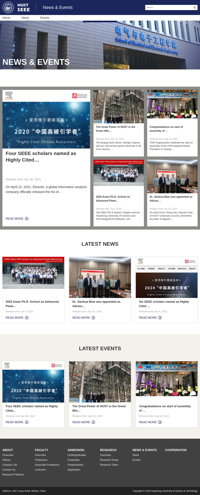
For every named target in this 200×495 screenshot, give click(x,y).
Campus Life (9, 464)
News (25, 17)
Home (6, 17)
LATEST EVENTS (100, 348)
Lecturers (40, 469)
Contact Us (8, 469)
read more (14, 218)
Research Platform (13, 474)
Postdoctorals (75, 464)
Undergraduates (76, 455)
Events (44, 17)
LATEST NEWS (100, 244)
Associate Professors (47, 464)
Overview (7, 455)
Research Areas (109, 460)
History (6, 460)
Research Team (109, 464)
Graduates (73, 460)
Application (73, 469)
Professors (41, 460)
